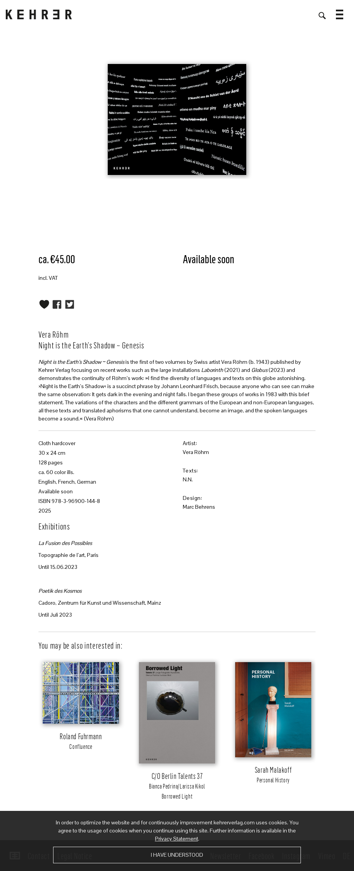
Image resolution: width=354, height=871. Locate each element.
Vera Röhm (196, 452)
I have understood (177, 854)
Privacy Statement (176, 838)
